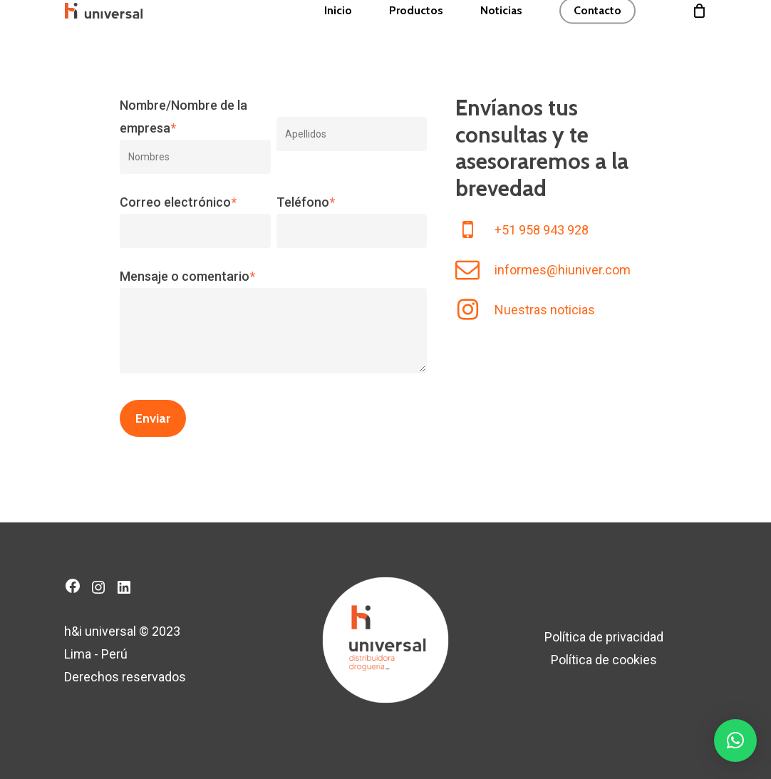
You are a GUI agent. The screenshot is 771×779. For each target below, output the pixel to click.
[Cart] (699, 33)
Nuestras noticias (545, 309)
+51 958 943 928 (542, 229)
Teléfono (305, 202)
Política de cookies (604, 659)
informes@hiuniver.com (563, 269)
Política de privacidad (603, 636)
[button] (735, 740)
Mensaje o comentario (187, 276)
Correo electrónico (178, 202)
